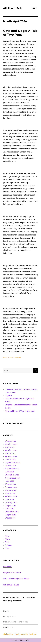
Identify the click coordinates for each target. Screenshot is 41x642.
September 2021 (12, 469)
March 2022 (10, 465)
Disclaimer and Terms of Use (15, 622)
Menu (34, 8)
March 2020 (10, 484)
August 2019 (10, 490)
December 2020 (12, 475)
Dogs (19, 357)
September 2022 (12, 462)
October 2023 (11, 456)
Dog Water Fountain (12, 572)
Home (6, 611)
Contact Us (8, 627)
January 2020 (11, 487)
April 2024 (9, 453)
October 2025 (11, 444)
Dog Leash (7, 566)
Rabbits (8, 545)
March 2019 (10, 493)
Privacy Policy (9, 616)
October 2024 (11, 450)
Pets (7, 542)
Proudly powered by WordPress (25, 634)
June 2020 (9, 481)
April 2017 (9, 509)
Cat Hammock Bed (11, 585)
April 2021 (9, 472)
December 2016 (12, 512)
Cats (15, 357)
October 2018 (11, 496)
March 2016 (10, 518)
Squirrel (8, 395)
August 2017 (10, 505)
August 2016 (10, 515)
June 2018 (9, 499)
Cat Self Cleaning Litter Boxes (16, 579)
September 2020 (12, 478)
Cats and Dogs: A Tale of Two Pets (20, 32)
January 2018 (11, 502)
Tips (7, 548)
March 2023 (10, 459)
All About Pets (12, 8)
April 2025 (9, 447)
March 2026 (10, 441)
